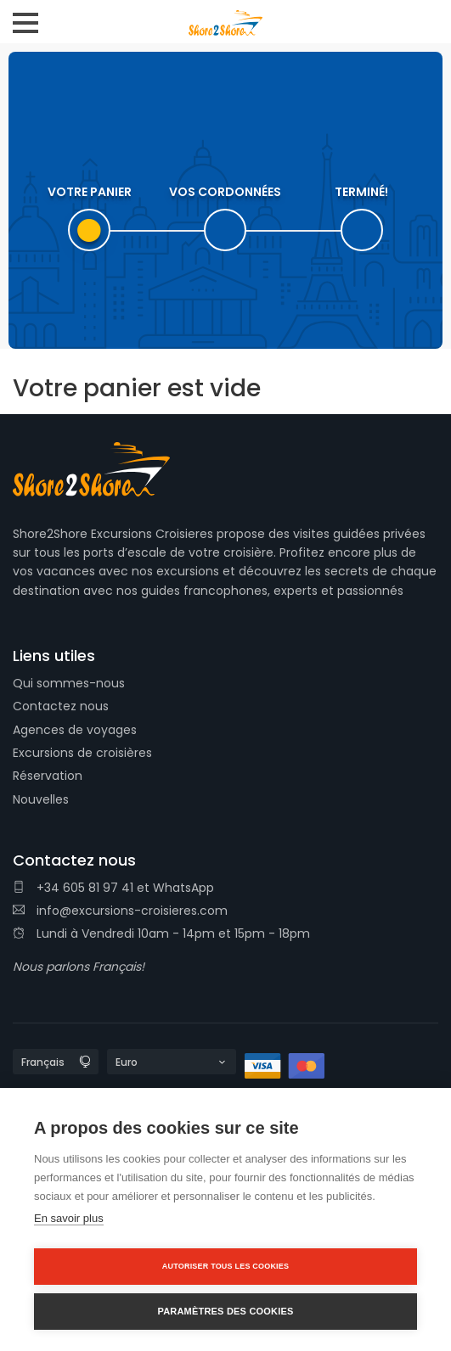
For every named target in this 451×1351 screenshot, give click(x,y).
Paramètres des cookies (225, 1311)
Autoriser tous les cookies (225, 1266)
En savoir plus (69, 1218)
